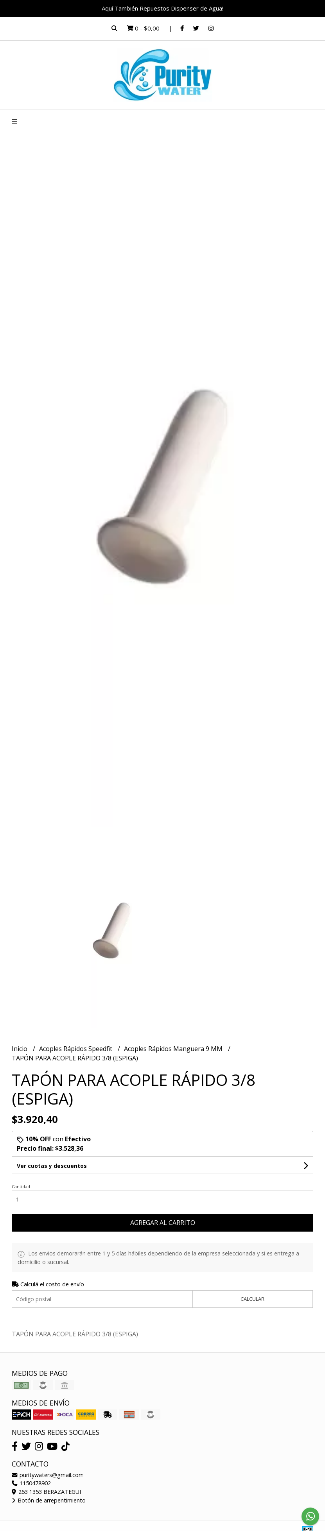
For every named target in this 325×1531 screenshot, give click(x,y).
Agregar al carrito (162, 1222)
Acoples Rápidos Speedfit (76, 1048)
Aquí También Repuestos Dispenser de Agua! (162, 8)
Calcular (252, 1298)
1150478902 (31, 1483)
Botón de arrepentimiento (49, 1500)
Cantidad (21, 1186)
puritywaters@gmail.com (48, 1475)
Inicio (20, 1048)
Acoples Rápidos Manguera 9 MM (174, 1048)
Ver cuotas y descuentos (52, 1165)
